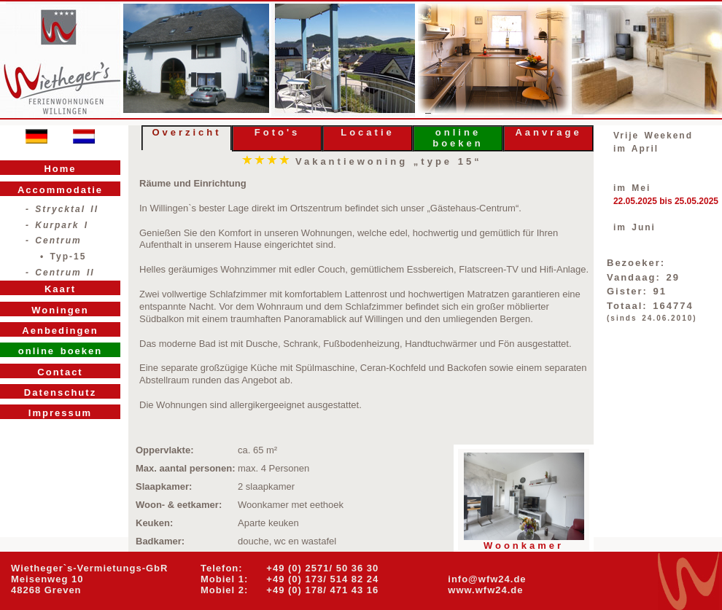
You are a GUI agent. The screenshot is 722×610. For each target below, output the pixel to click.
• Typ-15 (63, 256)
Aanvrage (548, 132)
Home (60, 168)
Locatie (368, 132)
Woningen (60, 310)
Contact (59, 372)
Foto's (277, 132)
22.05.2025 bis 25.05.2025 (665, 201)
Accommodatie (60, 189)
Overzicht (186, 132)
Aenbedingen (60, 330)
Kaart (60, 289)
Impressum (60, 412)
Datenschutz (60, 392)
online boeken (458, 138)
